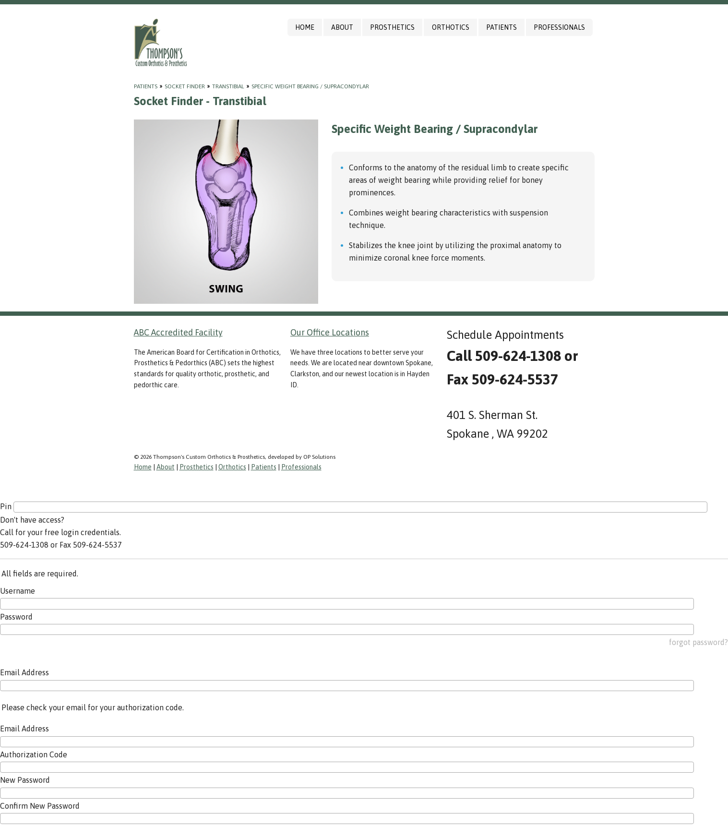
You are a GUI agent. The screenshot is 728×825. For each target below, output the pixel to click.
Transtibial (228, 86)
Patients (501, 27)
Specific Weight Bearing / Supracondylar (310, 86)
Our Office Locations (329, 332)
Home (304, 27)
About (342, 27)
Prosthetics (392, 27)
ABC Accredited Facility (178, 332)
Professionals (559, 27)
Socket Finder (185, 86)
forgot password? (698, 642)
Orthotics (450, 27)
